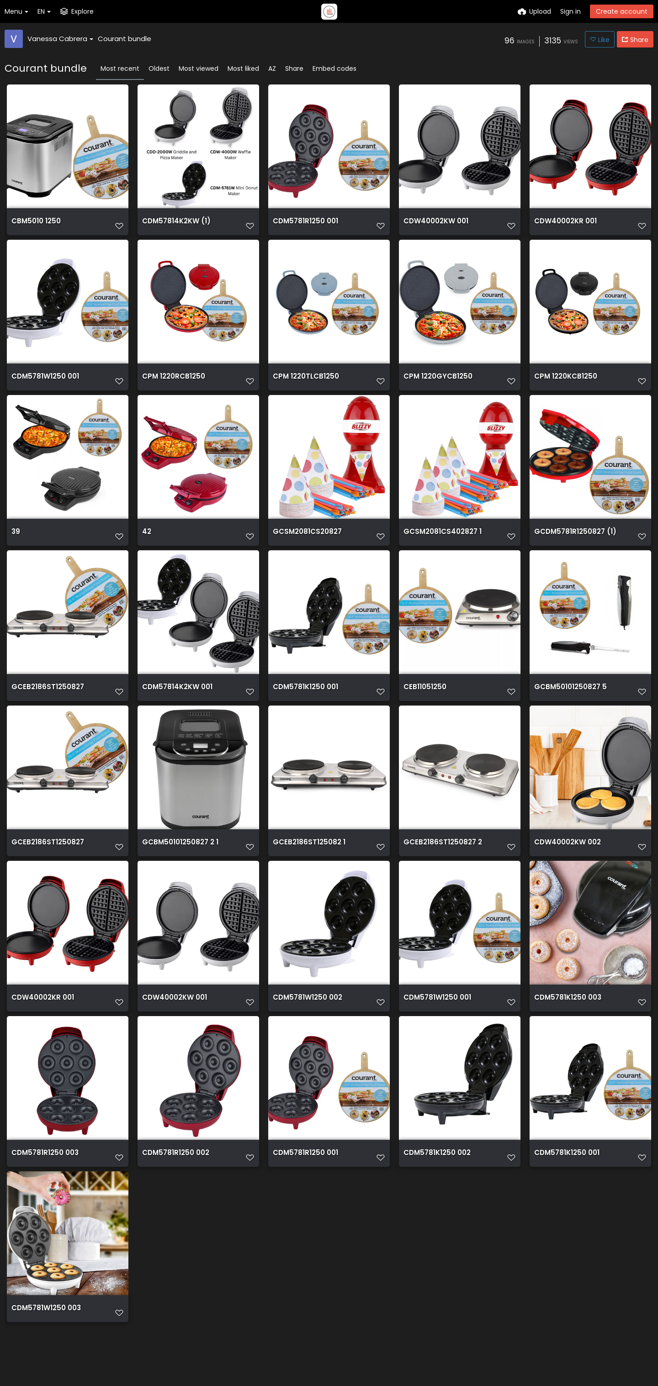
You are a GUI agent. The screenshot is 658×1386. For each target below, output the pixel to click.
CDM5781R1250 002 (174, 1172)
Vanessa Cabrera (60, 38)
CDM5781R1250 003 (43, 1172)
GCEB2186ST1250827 (45, 698)
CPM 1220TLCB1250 (304, 382)
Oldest (159, 68)
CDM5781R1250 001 (304, 224)
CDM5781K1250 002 (435, 1172)
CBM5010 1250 (34, 224)
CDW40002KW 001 (434, 224)
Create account (621, 11)
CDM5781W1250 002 (306, 1014)
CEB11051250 (423, 698)
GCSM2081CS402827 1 (440, 540)
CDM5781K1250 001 (304, 698)
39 (15, 540)
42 (146, 540)
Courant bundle (124, 38)
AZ (272, 68)
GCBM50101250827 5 (568, 698)
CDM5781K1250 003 (566, 1014)
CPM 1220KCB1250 (564, 382)
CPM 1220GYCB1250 (436, 382)
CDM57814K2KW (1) (174, 224)
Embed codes (334, 68)
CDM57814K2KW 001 (175, 698)
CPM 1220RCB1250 (172, 382)
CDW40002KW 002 (566, 856)
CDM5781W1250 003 (44, 1330)
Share (294, 68)
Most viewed (198, 68)
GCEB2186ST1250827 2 (440, 856)
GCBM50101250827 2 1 (178, 856)
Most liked (243, 68)
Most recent (120, 68)
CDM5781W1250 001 (43, 382)
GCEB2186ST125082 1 (306, 856)
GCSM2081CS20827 (306, 540)
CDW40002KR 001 (564, 224)
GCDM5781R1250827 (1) (572, 540)
